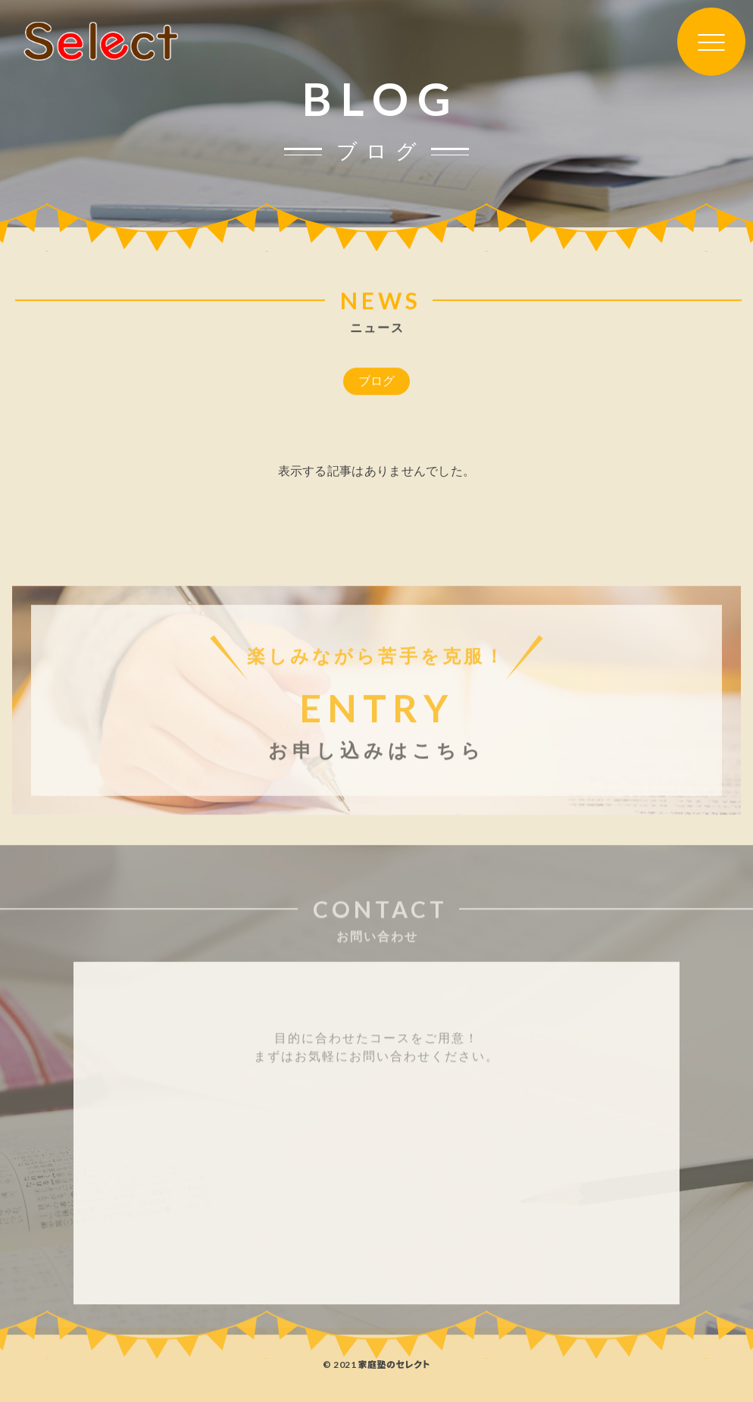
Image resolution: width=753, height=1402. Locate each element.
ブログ (376, 382)
